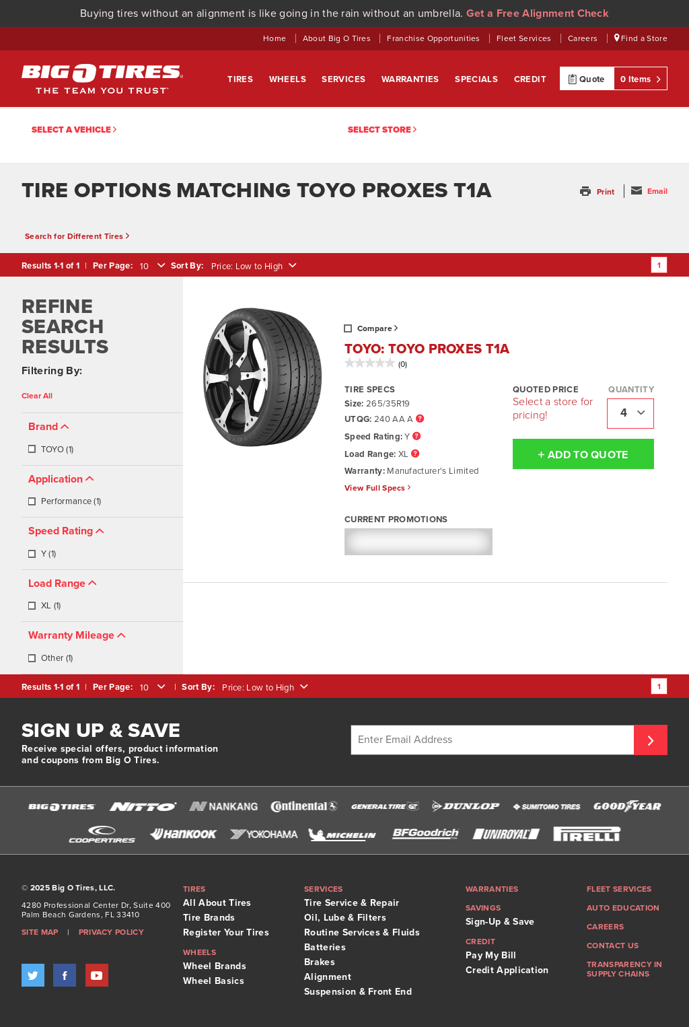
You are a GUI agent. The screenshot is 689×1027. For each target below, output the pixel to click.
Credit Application (507, 970)
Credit (530, 79)
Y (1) (42, 553)
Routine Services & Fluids (362, 932)
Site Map (40, 932)
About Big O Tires (338, 38)
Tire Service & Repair (352, 903)
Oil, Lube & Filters (345, 917)
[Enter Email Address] (494, 740)
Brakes (319, 962)
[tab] (102, 439)
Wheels (289, 79)
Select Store (382, 130)
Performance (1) (64, 501)
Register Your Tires (226, 932)
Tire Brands (209, 917)
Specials (478, 79)
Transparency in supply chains (625, 969)
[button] (598, 192)
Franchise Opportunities (434, 38)
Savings (483, 908)
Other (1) (50, 658)
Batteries (325, 947)
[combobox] (151, 266)
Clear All (37, 395)
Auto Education (623, 908)
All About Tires (217, 903)
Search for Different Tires (77, 236)
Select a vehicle (74, 130)
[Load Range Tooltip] (415, 455)
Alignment (327, 977)
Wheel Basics (213, 981)
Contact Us (613, 945)
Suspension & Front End (358, 991)
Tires (241, 79)
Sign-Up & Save (500, 921)
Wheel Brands (214, 966)
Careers (584, 38)
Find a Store (641, 38)
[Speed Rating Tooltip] (416, 437)
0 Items (640, 78)
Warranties (411, 79)
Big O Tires (102, 79)
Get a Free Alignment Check (537, 13)
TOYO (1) (50, 449)
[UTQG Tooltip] (420, 420)
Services (345, 79)
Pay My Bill (491, 955)
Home (276, 38)
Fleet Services (525, 38)
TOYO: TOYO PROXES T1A (427, 349)
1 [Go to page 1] (659, 265)
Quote (586, 78)
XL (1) (44, 605)
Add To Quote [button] (570, 454)
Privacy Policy (111, 932)
